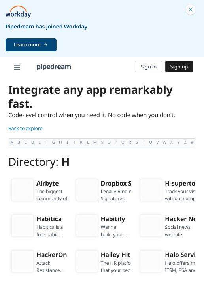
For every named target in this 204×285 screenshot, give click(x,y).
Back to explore (25, 128)
